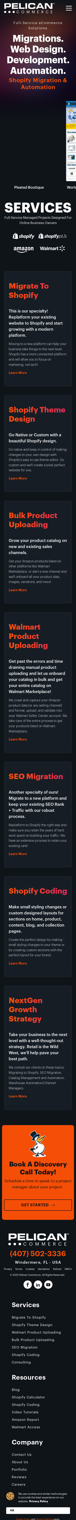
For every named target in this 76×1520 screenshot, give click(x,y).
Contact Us (22, 1454)
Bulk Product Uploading (33, 1340)
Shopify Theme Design (32, 1325)
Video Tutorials (25, 1412)
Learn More (18, 372)
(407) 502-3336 (38, 1253)
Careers (19, 1484)
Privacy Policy (38, 1501)
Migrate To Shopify (29, 1317)
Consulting (21, 1362)
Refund (57, 1269)
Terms (18, 1269)
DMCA (68, 1269)
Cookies (30, 1269)
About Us (20, 1462)
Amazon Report (25, 1419)
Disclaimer (44, 1269)
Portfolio (19, 1469)
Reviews (19, 1477)
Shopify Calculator (28, 1397)
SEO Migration (25, 1347)
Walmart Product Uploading (36, 1332)
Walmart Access (26, 1427)
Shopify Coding (26, 1355)
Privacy (8, 1269)
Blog (16, 1390)
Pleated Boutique (29, 187)
